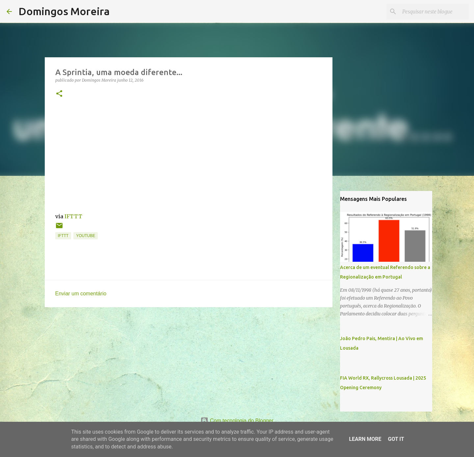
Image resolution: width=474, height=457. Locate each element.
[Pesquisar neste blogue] (434, 11)
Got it (396, 439)
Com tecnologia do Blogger (236, 420)
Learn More (365, 439)
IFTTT (73, 216)
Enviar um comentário (81, 293)
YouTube (85, 235)
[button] (59, 94)
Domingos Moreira (64, 11)
